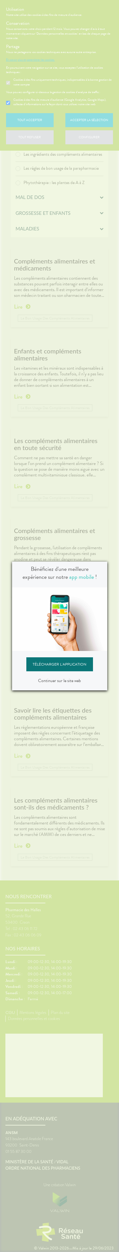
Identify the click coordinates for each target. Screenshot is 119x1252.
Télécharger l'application (59, 664)
